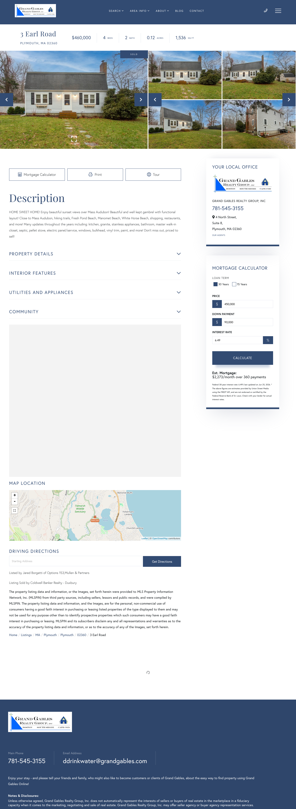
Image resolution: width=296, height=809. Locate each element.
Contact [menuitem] (197, 11)
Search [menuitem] (115, 11)
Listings (26, 635)
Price (216, 296)
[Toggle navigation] (278, 11)
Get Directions (162, 561)
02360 (81, 635)
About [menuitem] (161, 11)
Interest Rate (222, 332)
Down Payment (223, 314)
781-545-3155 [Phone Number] (26, 761)
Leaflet (145, 538)
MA (37, 635)
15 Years (240, 284)
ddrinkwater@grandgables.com (105, 761)
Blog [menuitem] (179, 11)
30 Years (221, 284)
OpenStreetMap (160, 538)
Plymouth (50, 635)
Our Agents (218, 235)
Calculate (242, 358)
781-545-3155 (227, 208)
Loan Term (220, 278)
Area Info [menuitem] (138, 11)
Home (13, 635)
